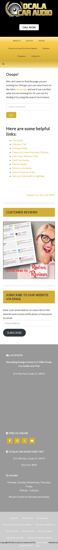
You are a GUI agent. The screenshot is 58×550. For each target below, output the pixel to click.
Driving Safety (20, 148)
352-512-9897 (29, 464)
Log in (37, 545)
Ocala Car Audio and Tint (29, 9)
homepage (21, 89)
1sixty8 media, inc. (26, 545)
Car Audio (17, 140)
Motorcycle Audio (22, 168)
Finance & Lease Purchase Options (30, 152)
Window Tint (19, 144)
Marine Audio (19, 164)
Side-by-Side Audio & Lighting (28, 175)
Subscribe (14, 332)
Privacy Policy (42, 542)
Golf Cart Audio (20, 160)
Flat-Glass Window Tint (25, 156)
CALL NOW (29, 27)
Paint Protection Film (23, 172)
